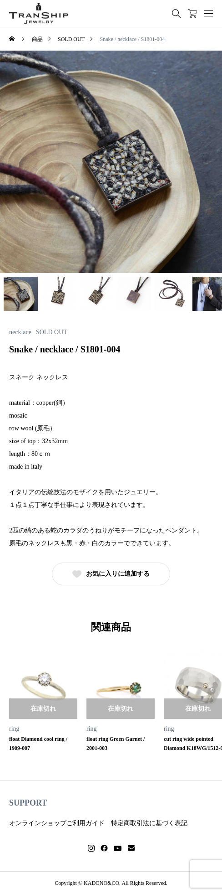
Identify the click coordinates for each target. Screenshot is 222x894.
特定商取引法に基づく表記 (149, 823)
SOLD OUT (51, 332)
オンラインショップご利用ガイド (57, 823)
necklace (20, 332)
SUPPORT (28, 802)
